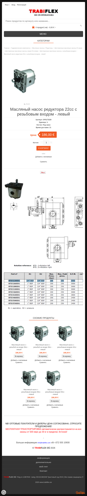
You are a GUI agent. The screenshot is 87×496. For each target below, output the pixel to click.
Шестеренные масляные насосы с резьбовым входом (58, 51)
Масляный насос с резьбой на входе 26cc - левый (18, 347)
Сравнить (43, 162)
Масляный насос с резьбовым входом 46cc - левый (30, 392)
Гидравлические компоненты (20, 48)
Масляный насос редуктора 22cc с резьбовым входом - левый (24, 54)
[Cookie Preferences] (3, 492)
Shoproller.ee (80, 492)
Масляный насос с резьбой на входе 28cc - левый (42, 347)
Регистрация (21, 5)
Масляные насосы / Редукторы (42, 48)
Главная (6, 48)
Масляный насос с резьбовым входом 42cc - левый (66, 347)
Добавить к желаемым (43, 157)
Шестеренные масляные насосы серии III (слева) (21, 51)
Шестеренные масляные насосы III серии (68, 48)
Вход (13, 5)
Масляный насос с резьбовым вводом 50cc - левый (54, 392)
